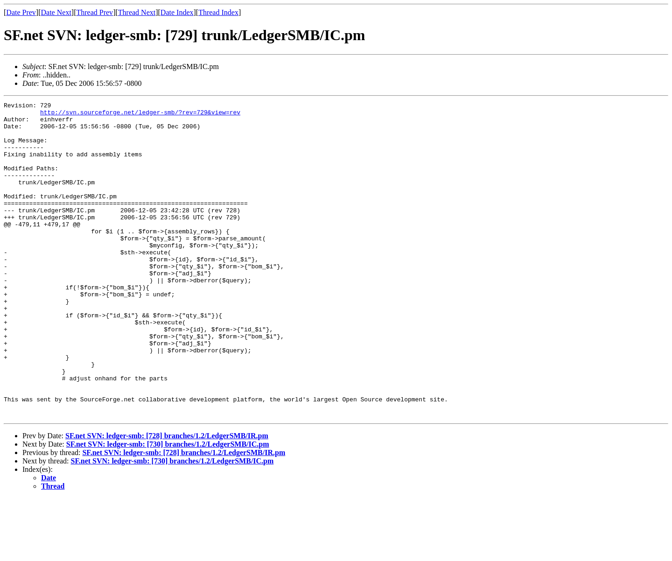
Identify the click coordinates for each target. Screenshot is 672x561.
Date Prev (21, 12)
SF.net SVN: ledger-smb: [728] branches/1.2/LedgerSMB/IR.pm (166, 499)
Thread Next (136, 12)
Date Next (56, 12)
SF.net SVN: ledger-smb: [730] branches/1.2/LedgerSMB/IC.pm (167, 507)
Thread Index (218, 12)
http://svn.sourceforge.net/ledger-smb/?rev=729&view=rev (140, 115)
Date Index (177, 12)
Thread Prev (94, 12)
